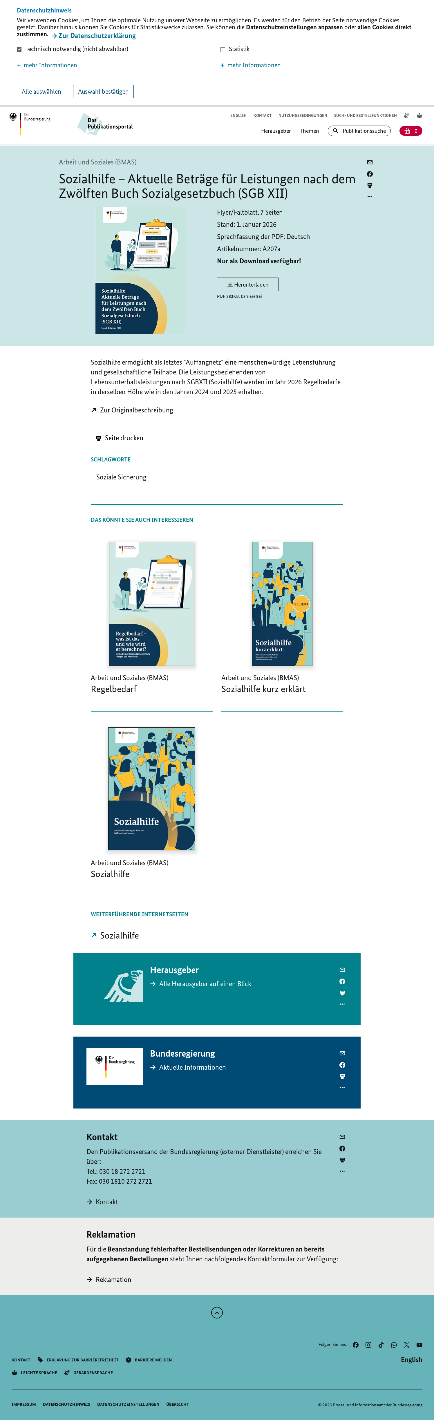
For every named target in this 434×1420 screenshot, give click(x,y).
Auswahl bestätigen (103, 91)
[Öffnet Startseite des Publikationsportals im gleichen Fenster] (30, 124)
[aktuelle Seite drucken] (370, 185)
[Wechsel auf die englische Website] (238, 116)
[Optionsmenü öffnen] (370, 197)
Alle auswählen (41, 91)
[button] (115, 65)
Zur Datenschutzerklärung (97, 35)
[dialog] (217, 53)
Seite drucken (119, 438)
